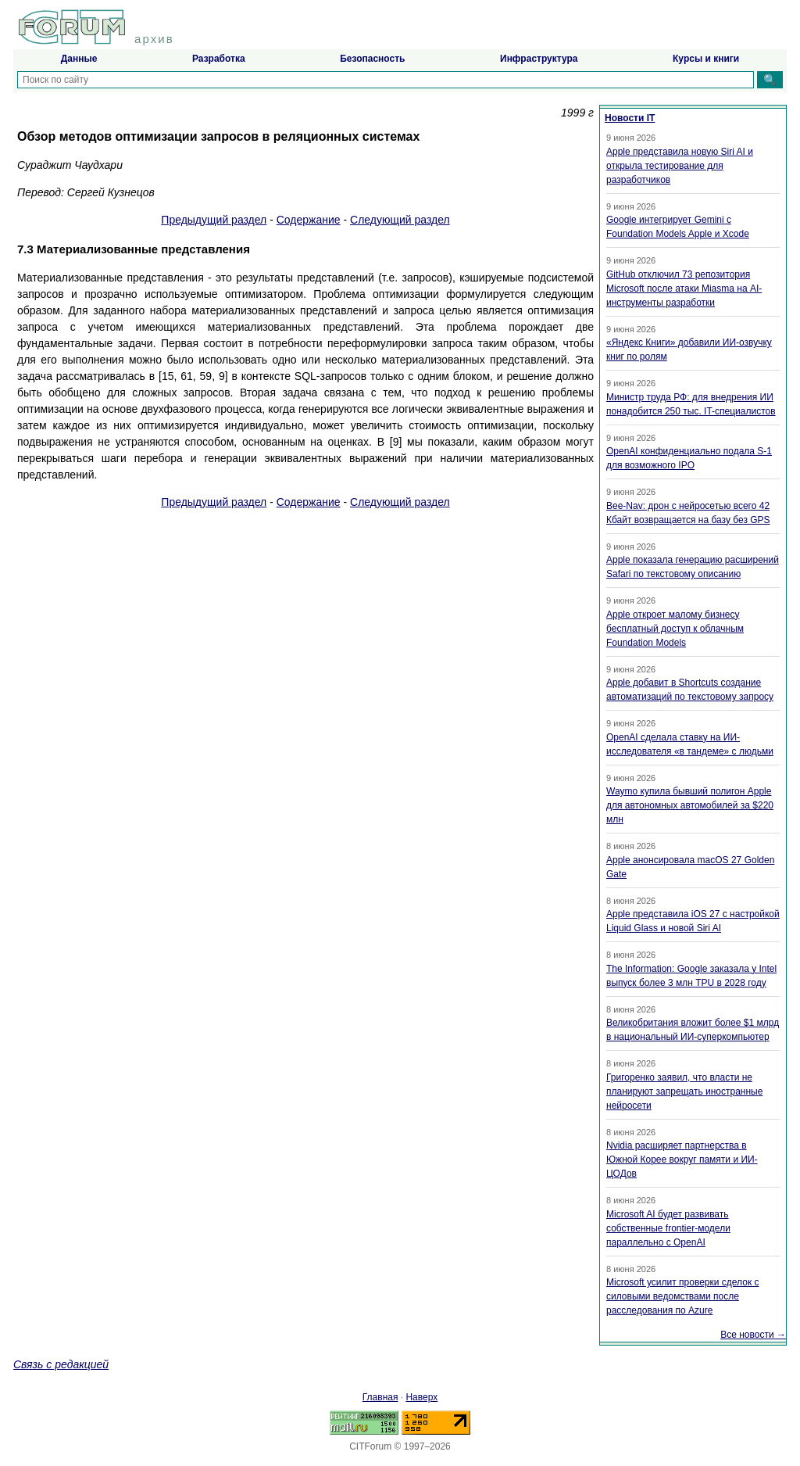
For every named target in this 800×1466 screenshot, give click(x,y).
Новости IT (630, 118)
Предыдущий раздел (213, 219)
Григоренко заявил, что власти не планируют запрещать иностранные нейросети (684, 1091)
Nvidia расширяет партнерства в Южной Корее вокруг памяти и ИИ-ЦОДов (682, 1159)
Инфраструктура (538, 58)
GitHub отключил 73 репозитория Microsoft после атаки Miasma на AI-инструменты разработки (684, 288)
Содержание (309, 219)
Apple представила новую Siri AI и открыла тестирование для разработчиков (679, 165)
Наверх (421, 1397)
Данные (79, 58)
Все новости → (753, 1334)
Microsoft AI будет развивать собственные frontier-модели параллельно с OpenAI (668, 1228)
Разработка (218, 58)
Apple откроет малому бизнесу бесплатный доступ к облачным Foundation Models (675, 628)
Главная (380, 1397)
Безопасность (372, 58)
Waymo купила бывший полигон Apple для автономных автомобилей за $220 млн (689, 805)
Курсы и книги (706, 58)
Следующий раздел (400, 219)
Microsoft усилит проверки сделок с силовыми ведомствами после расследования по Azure (682, 1296)
